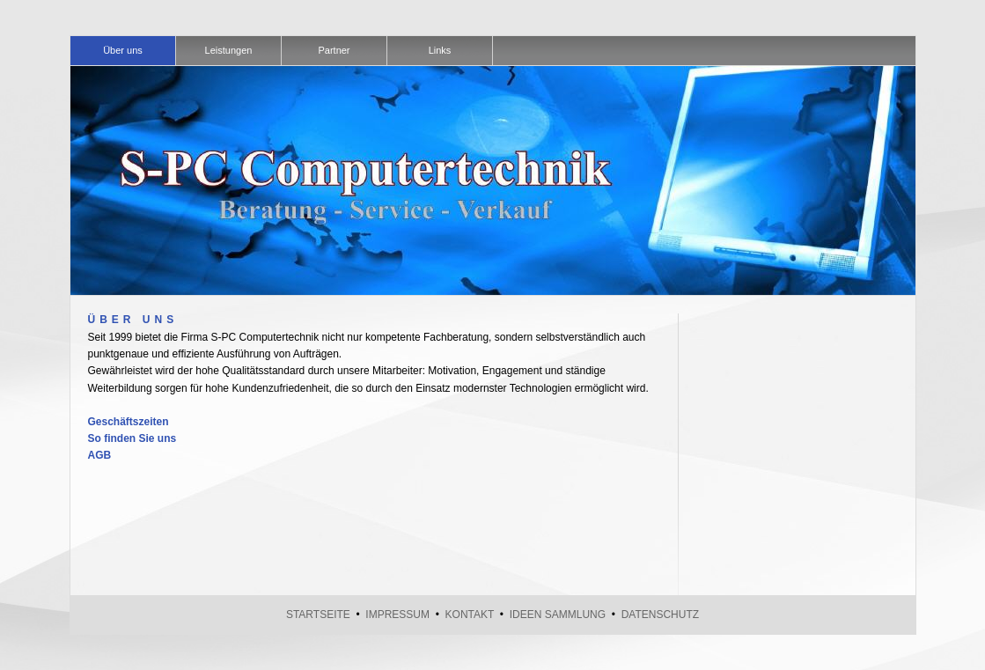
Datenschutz (660, 614)
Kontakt (470, 614)
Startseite (318, 614)
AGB (100, 455)
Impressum (397, 614)
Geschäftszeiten (128, 422)
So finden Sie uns (132, 438)
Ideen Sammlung (558, 614)
